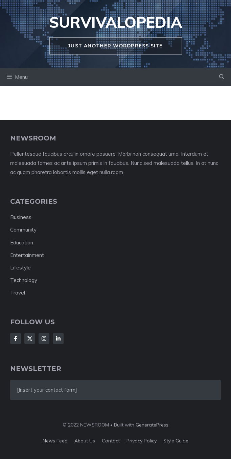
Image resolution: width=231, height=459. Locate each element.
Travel (17, 292)
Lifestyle (20, 267)
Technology (23, 280)
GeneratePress (152, 425)
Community (23, 229)
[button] (221, 77)
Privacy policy (141, 441)
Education (21, 242)
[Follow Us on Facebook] (15, 338)
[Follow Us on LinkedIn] (58, 338)
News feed (55, 441)
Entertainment (27, 255)
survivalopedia (115, 22)
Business (20, 217)
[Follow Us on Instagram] (44, 338)
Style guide (175, 441)
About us (84, 441)
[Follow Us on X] (29, 338)
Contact (111, 441)
